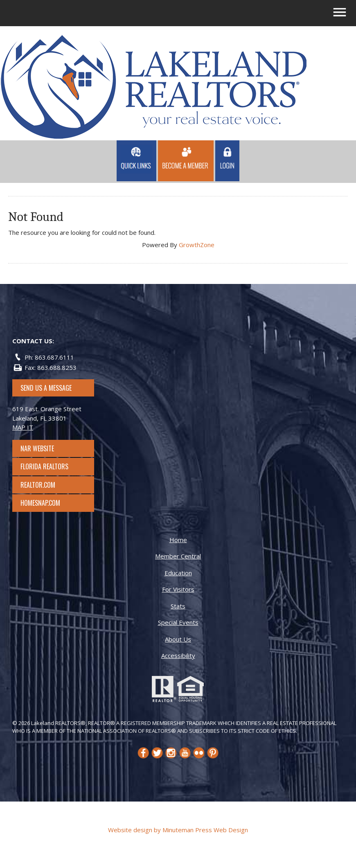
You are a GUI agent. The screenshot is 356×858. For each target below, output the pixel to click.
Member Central (178, 556)
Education (178, 573)
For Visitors (178, 589)
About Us (178, 639)
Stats (178, 606)
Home (178, 540)
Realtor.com (45, 485)
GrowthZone (196, 245)
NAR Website (44, 448)
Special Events (178, 622)
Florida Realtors (44, 466)
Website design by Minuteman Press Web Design (178, 830)
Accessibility (178, 655)
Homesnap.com (44, 503)
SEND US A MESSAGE (46, 388)
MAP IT (22, 427)
